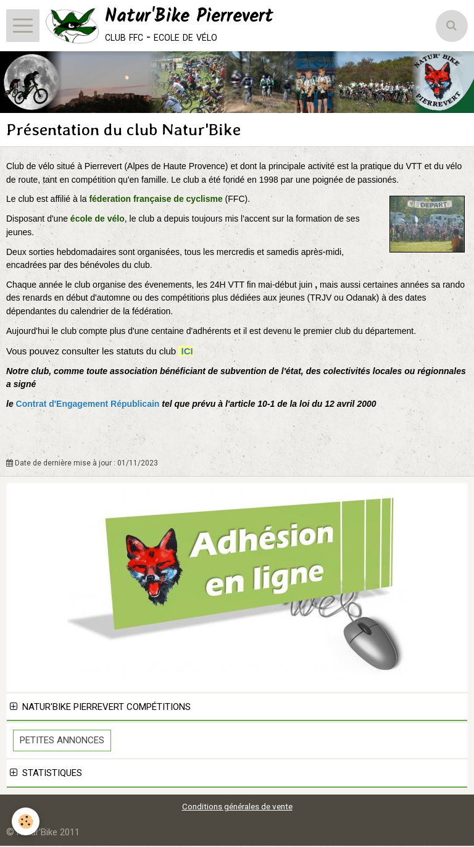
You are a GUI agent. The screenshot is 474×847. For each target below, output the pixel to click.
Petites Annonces (62, 741)
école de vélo (97, 220)
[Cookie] (26, 821)
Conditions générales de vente (237, 807)
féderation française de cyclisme (157, 200)
